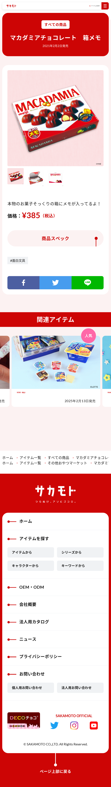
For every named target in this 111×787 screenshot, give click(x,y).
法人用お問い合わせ (76, 688)
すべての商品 (58, 458)
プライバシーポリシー (34, 656)
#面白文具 (17, 261)
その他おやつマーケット (67, 463)
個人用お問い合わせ (27, 688)
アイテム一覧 (30, 458)
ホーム (7, 458)
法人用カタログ (28, 621)
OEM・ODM (25, 587)
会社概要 (21, 604)
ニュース (21, 639)
